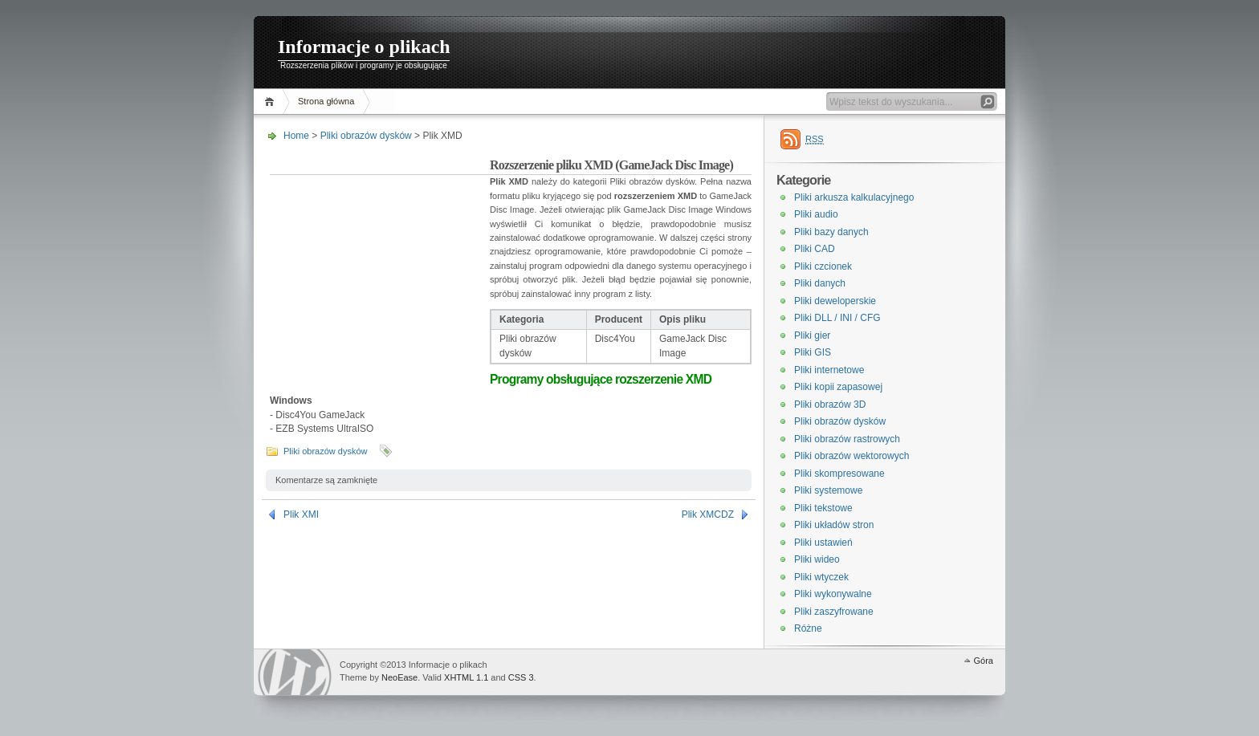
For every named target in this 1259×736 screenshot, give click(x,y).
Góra (983, 660)
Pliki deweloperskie (835, 301)
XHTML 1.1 (466, 677)
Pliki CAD (814, 248)
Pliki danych (819, 283)
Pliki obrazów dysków (366, 135)
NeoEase (399, 677)
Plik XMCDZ (708, 514)
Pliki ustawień (823, 542)
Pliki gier (812, 335)
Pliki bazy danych (831, 232)
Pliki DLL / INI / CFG (837, 317)
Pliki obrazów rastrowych (847, 439)
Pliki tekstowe (823, 508)
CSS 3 (521, 677)
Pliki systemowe (828, 490)
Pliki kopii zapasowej (838, 386)
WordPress (295, 672)
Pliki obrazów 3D (830, 404)
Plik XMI (301, 514)
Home (272, 101)
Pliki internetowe (829, 370)
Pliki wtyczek (821, 577)
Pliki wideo (817, 559)
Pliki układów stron (834, 525)
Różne (808, 628)
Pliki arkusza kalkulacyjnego (854, 197)
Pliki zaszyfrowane (834, 611)
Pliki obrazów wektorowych (851, 456)
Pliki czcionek (823, 266)
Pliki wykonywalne (833, 594)
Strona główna (326, 101)
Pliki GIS (812, 352)
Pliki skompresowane (839, 473)
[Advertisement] (379, 260)
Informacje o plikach (364, 46)
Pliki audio (816, 214)
